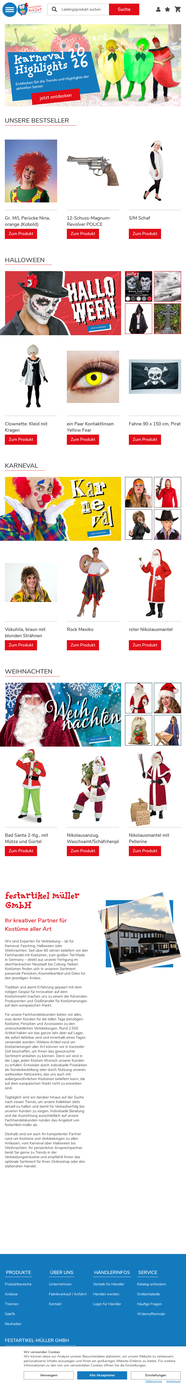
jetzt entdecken (55, 97)
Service (147, 1272)
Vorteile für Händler (108, 1284)
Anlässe (11, 1294)
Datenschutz (154, 1381)
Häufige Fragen (149, 1304)
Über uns (61, 1272)
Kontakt (55, 1304)
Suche (124, 9)
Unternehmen (60, 1284)
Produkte (18, 1272)
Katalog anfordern (151, 1284)
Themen (12, 1304)
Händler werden (106, 1294)
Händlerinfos (112, 1272)
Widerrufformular (151, 1314)
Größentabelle (148, 1294)
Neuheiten (13, 1323)
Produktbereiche (18, 1284)
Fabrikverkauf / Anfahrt (68, 1294)
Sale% (10, 1314)
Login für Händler (107, 1304)
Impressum (173, 1381)
